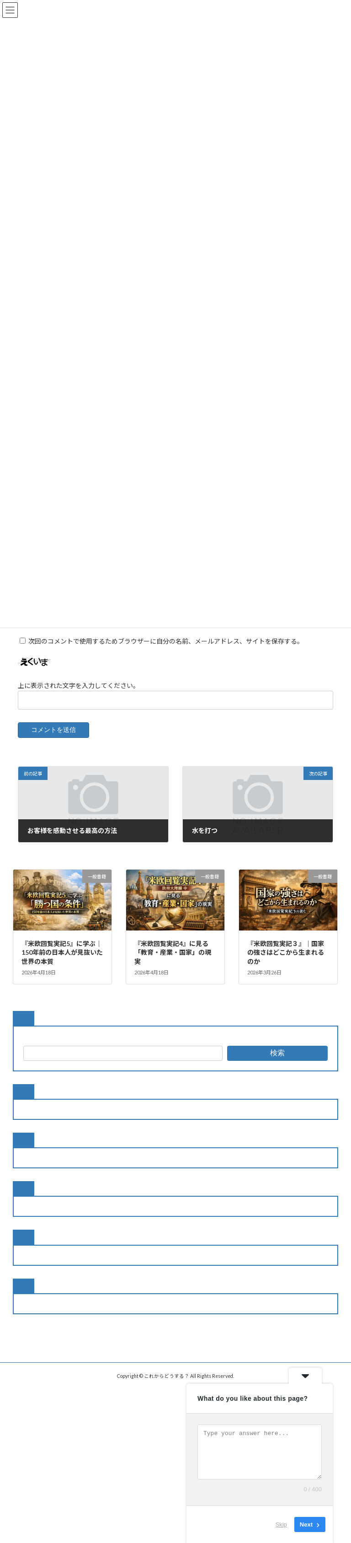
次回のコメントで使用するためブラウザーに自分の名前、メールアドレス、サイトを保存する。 (165, 652)
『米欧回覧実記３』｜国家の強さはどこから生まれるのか (285, 963)
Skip (281, 1524)
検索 (277, 1064)
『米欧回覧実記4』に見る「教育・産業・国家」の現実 (172, 963)
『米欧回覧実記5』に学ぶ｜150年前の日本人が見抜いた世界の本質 (62, 963)
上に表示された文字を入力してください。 (78, 696)
